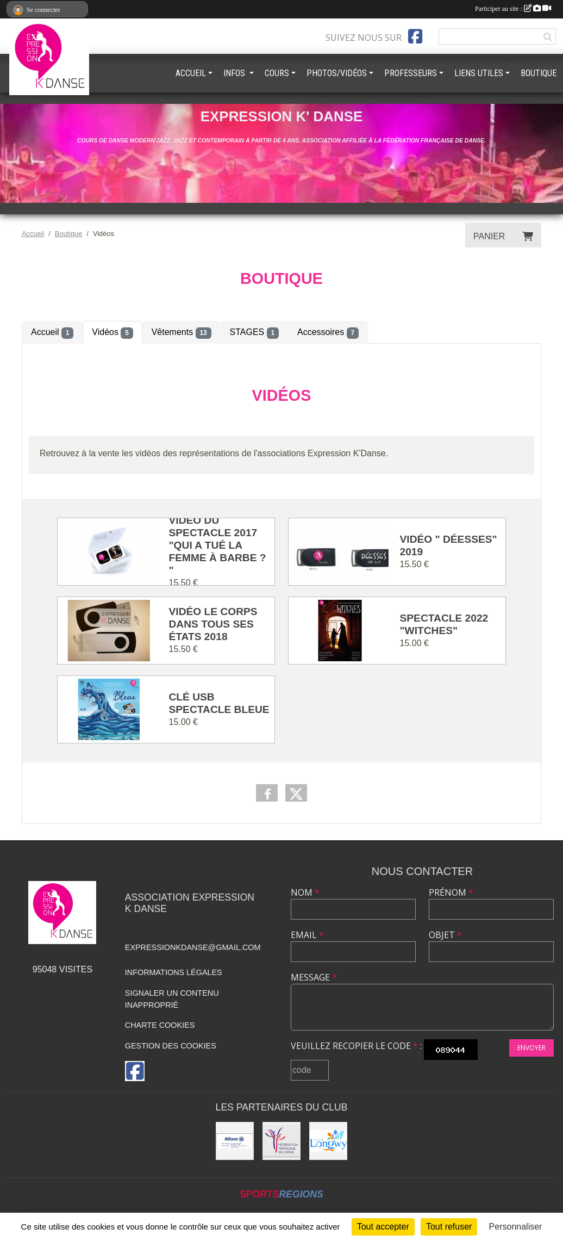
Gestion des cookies (170, 1045)
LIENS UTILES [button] (478, 73)
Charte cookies (160, 1025)
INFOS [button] (235, 73)
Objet (445, 935)
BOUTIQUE (538, 73)
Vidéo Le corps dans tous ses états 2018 (213, 624)
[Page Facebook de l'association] (415, 36)
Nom (305, 892)
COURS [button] (277, 73)
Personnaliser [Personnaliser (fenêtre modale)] (515, 1226)
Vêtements (181, 332)
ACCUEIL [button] (191, 73)
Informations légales (173, 972)
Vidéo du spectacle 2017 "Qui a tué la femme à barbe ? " (217, 545)
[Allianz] (235, 1141)
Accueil (52, 332)
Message (314, 977)
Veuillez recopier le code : (356, 1046)
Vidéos (112, 332)
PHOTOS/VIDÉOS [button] (336, 73)
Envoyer (531, 1047)
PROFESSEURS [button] (410, 73)
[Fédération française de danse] (281, 1141)
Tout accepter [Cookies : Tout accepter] (383, 1226)
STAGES (254, 332)
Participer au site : (513, 9)
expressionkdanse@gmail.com (193, 947)
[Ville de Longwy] (328, 1141)
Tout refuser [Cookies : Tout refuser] (449, 1226)
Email (307, 935)
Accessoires (328, 332)
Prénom (451, 892)
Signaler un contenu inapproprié (172, 999)
